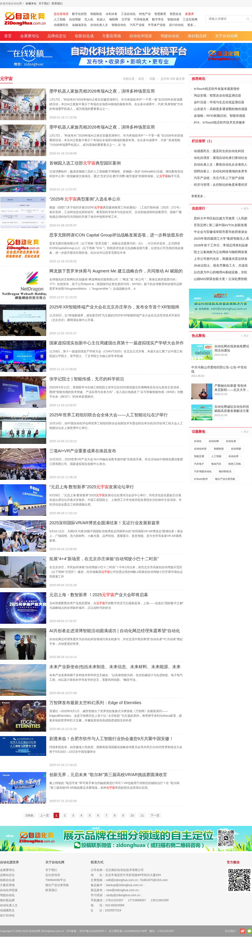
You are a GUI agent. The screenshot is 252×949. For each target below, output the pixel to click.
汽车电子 (199, 463)
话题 (152, 78)
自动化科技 (200, 448)
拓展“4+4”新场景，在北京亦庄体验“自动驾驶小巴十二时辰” (104, 558)
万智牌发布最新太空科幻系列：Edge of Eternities (95, 702)
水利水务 (111, 14)
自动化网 (214, 441)
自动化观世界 (9, 862)
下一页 (155, 815)
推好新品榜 (197, 36)
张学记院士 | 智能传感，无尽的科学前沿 (86, 379)
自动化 (198, 441)
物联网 (113, 19)
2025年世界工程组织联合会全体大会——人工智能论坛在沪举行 (108, 415)
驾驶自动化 (169, 36)
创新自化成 (84, 36)
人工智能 (60, 19)
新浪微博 (242, 931)
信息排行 (198, 208)
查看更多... (198, 196)
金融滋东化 (79, 25)
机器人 (101, 19)
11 (142, 815)
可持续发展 (141, 19)
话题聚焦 (198, 431)
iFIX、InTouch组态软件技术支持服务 (219, 122)
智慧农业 (175, 14)
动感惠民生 (61, 25)
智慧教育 (160, 14)
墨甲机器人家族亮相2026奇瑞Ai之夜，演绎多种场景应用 (102, 91)
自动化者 (231, 441)
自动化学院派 (140, 36)
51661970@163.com (154, 880)
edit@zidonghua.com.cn (122, 880)
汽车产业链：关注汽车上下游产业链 (219, 178)
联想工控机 (234, 463)
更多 (245, 208)
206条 (29, 815)
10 (132, 815)
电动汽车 (216, 463)
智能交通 (199, 456)
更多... (191, 25)
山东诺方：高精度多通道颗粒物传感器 (220, 109)
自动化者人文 (99, 25)
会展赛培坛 (29, 36)
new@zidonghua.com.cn (122, 890)
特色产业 (145, 14)
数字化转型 (79, 14)
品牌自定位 (56, 36)
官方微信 (249, 931)
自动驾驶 (75, 19)
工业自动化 (128, 14)
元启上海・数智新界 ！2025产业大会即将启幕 (98, 594)
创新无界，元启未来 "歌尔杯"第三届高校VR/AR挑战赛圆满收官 (108, 774)
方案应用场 (111, 36)
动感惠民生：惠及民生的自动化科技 (219, 151)
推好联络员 (225, 471)
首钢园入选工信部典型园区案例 (85, 163)
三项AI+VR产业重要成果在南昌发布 (82, 451)
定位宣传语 (52, 875)
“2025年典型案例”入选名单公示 (84, 199)
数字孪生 (158, 19)
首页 (8, 36)
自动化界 (233, 456)
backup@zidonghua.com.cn (124, 885)
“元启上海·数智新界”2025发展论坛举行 (91, 486)
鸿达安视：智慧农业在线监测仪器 (217, 95)
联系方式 (97, 862)
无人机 (88, 19)
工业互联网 (190, 19)
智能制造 (96, 14)
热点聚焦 (198, 335)
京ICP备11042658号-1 (92, 931)
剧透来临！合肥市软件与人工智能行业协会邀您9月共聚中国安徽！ (111, 738)
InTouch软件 (201, 479)
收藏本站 (31, 3)
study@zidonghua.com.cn (123, 895)
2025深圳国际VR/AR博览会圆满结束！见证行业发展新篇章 (104, 522)
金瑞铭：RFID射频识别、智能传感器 (219, 115)
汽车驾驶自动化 (203, 471)
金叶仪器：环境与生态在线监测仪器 (219, 102)
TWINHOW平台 (55, 880)
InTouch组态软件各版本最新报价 (217, 88)
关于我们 (44, 3)
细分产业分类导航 (225, 479)
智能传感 (173, 19)
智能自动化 (119, 25)
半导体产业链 (156, 25)
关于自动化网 (226, 36)
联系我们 (57, 3)
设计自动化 (176, 25)
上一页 (44, 815)
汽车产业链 (137, 25)
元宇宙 (125, 19)
